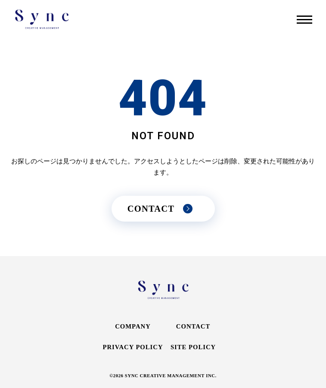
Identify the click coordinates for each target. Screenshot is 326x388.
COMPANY (133, 326)
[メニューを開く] (304, 19)
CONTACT (193, 326)
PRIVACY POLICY (132, 347)
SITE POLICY (193, 347)
